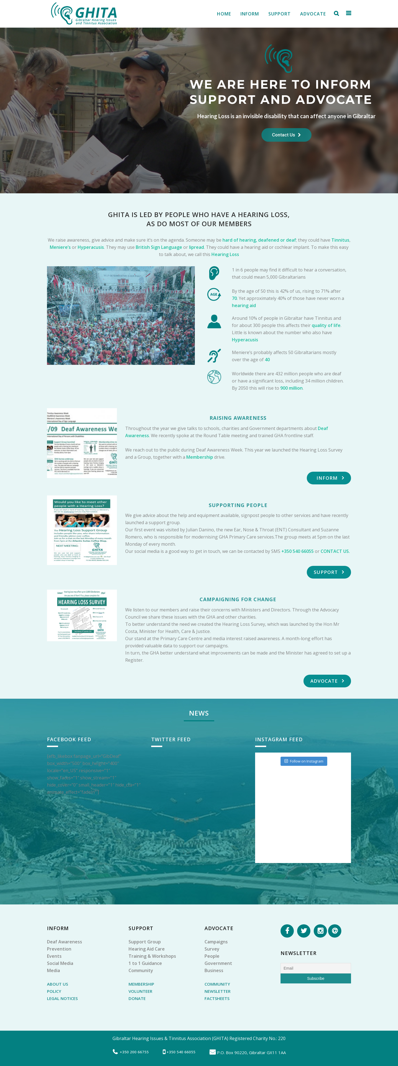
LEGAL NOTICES (62, 998)
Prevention (59, 949)
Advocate (327, 681)
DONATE (137, 998)
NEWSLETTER (218, 991)
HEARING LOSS (262, 214)
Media (53, 970)
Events (54, 956)
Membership (199, 457)
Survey (212, 949)
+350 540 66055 (297, 551)
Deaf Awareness (64, 942)
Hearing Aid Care (147, 949)
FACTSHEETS (217, 998)
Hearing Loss (225, 254)
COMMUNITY (217, 984)
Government (218, 963)
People (212, 956)
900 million (291, 388)
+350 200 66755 (134, 1051)
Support (329, 572)
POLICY (54, 991)
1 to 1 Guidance (145, 963)
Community (141, 970)
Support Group (145, 942)
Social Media (60, 963)
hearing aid (244, 305)
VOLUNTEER (140, 991)
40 (267, 360)
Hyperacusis (91, 247)
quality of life (326, 325)
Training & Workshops (152, 956)
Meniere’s (60, 247)
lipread (196, 247)
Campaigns (216, 942)
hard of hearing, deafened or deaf (259, 240)
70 (234, 298)
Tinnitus (340, 240)
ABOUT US (57, 984)
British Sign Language (159, 247)
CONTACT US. (335, 551)
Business (214, 970)
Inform (330, 478)
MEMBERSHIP (141, 984)
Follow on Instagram (303, 761)
